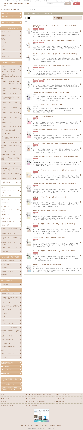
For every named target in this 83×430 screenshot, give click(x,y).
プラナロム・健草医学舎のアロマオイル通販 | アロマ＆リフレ (18, 4)
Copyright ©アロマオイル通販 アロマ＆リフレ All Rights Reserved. (41, 425)
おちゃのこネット (38, 428)
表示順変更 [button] (58, 18)
